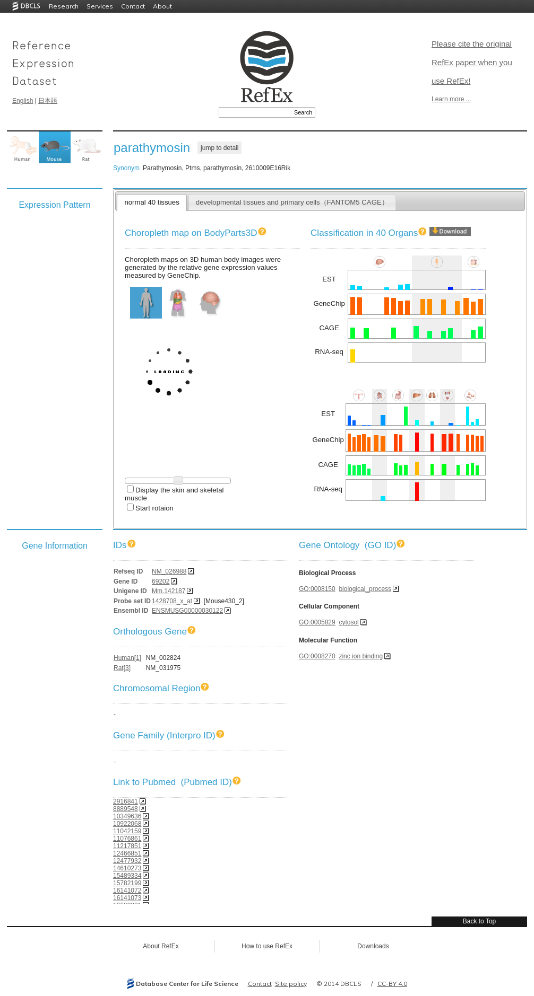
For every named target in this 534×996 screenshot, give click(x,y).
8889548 (125, 809)
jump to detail (219, 148)
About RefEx (160, 946)
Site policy (291, 984)
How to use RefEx (267, 946)
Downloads (373, 946)
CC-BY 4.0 (392, 984)
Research (64, 6)
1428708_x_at (172, 601)
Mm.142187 (168, 591)
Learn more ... (451, 99)
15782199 (127, 883)
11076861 (127, 838)
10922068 (127, 823)
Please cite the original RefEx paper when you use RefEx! (472, 62)
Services (100, 6)
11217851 (127, 846)
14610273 (127, 868)
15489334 (127, 875)
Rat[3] (122, 668)
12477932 (127, 861)
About (162, 6)
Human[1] (127, 658)
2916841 (125, 801)
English (22, 100)
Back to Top (479, 921)
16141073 (127, 898)
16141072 (127, 890)
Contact (133, 6)
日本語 (47, 100)
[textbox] (255, 112)
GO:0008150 (317, 589)
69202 (160, 581)
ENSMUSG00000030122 (187, 610)
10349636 (127, 816)
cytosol (348, 622)
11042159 (127, 831)
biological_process (365, 589)
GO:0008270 (317, 656)
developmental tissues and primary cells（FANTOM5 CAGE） (292, 202)
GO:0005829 (317, 622)
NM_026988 (169, 571)
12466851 (127, 853)
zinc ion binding (361, 656)
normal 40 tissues (151, 202)
